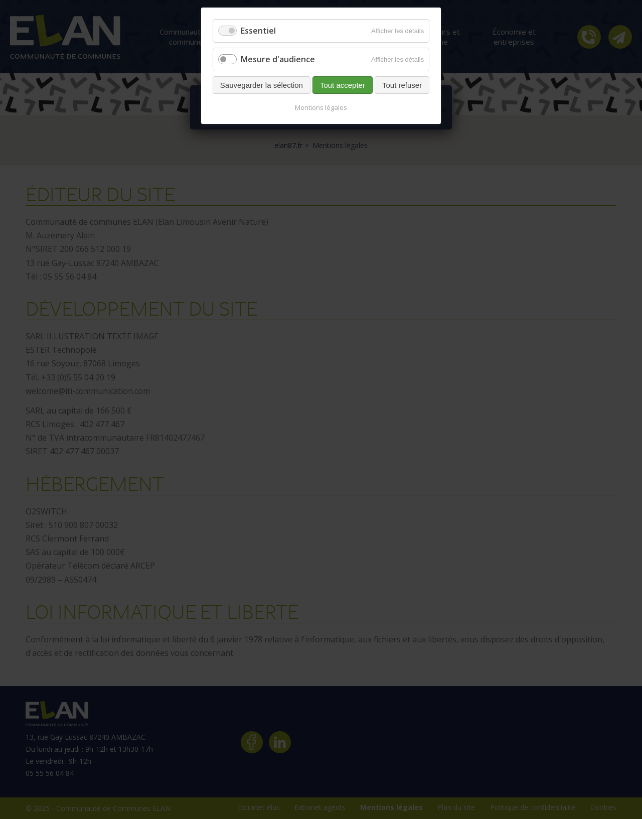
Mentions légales (321, 107)
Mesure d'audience (278, 59)
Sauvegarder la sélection (261, 85)
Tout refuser (402, 85)
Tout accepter (342, 85)
